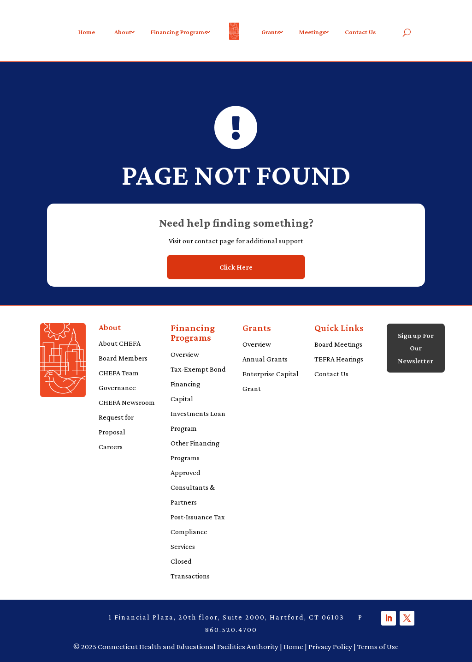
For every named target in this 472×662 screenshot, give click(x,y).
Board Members (123, 358)
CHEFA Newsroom (127, 402)
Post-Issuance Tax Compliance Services (198, 531)
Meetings (312, 32)
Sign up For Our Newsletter (416, 347)
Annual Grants (265, 359)
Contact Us (360, 32)
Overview (185, 354)
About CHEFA (120, 343)
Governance (117, 387)
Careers (111, 447)
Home (86, 32)
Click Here (236, 267)
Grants (270, 32)
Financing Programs (179, 32)
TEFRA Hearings (338, 359)
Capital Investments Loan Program (198, 413)
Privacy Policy (330, 646)
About (122, 32)
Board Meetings (338, 344)
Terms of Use (378, 646)
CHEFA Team (119, 373)
